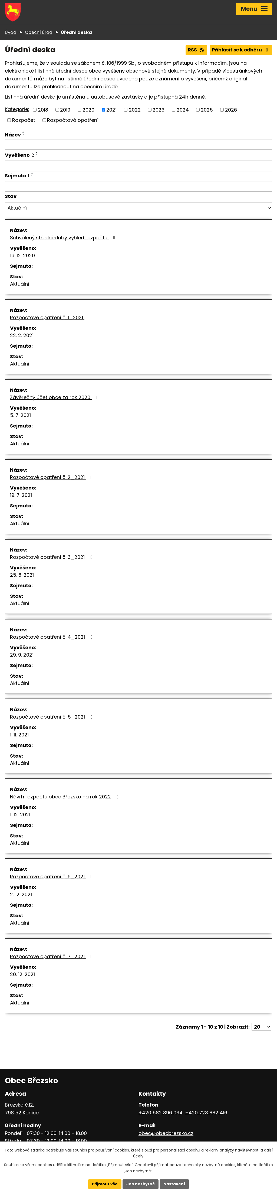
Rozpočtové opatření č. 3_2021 (52, 557)
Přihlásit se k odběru (241, 50)
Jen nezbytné (140, 1184)
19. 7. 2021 (21, 495)
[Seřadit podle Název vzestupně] (24, 132)
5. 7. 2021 (20, 415)
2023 (158, 109)
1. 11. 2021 (19, 734)
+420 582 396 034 (160, 1112)
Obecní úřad (38, 32)
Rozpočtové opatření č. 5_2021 (52, 716)
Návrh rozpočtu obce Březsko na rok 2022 (65, 796)
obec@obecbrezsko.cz (165, 1133)
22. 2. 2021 (22, 335)
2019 (65, 109)
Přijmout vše (105, 1184)
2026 (231, 109)
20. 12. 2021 (22, 974)
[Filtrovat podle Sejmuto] (138, 186)
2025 (207, 109)
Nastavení (174, 1184)
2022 (135, 109)
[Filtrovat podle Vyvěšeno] (138, 166)
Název (13, 134)
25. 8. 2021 (22, 575)
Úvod (10, 32)
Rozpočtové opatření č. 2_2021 (52, 477)
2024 (183, 109)
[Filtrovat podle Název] (138, 144)
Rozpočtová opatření (72, 120)
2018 (43, 109)
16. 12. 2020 (22, 255)
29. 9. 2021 (22, 654)
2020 (88, 109)
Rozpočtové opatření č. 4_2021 (52, 637)
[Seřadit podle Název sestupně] (24, 134)
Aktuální (19, 283)
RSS (196, 50)
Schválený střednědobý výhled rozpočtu (63, 237)
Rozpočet (23, 120)
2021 (111, 109)
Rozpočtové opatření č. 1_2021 (51, 317)
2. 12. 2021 (21, 894)
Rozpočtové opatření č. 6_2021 (52, 876)
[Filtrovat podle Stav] (138, 208)
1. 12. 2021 (20, 814)
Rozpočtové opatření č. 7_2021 (52, 956)
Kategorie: (17, 109)
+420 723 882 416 (206, 1112)
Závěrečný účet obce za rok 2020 (55, 397)
